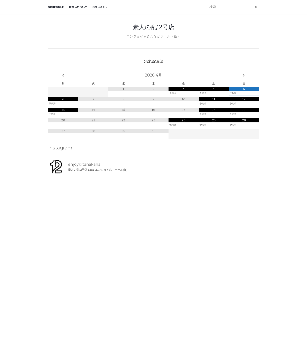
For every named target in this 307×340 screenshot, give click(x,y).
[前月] (63, 75)
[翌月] (244, 75)
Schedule (56, 7)
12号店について (78, 7)
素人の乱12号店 (153, 27)
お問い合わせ (100, 7)
